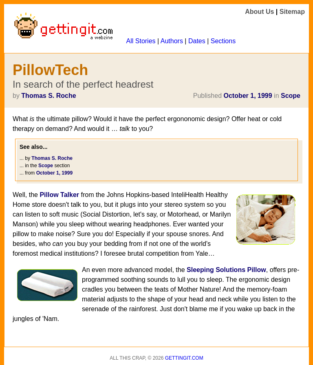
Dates (196, 41)
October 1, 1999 (247, 95)
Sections (223, 41)
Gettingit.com (184, 358)
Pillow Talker (59, 194)
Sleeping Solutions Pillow (226, 269)
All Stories (141, 41)
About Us (259, 11)
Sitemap (292, 11)
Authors (172, 41)
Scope (290, 95)
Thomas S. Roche (48, 95)
